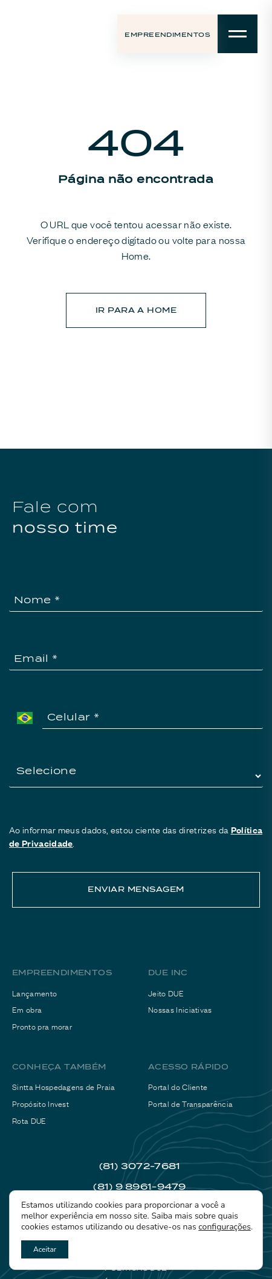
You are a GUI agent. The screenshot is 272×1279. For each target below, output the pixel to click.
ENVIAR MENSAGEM (136, 889)
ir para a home (136, 310)
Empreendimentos (167, 34)
